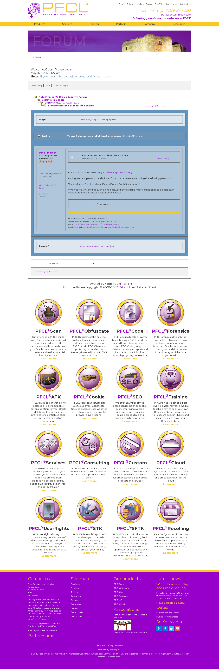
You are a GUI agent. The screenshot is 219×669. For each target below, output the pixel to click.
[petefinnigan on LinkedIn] (159, 628)
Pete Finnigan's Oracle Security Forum (63, 97)
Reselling (171, 528)
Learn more (48, 358)
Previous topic (149, 106)
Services (67, 24)
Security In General (53, 99)
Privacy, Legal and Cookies (140, 4)
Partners (121, 24)
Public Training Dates (167, 616)
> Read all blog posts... (170, 603)
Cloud (170, 463)
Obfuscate (89, 331)
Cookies (74, 608)
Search (122, 4)
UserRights (49, 528)
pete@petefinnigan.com (176, 14)
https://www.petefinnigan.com (103, 221)
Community (172, 4)
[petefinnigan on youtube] (177, 628)
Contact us (76, 616)
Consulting (89, 463)
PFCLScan (119, 584)
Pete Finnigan (72, 103)
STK (90, 528)
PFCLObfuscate (121, 588)
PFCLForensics (121, 596)
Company (149, 24)
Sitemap (119, 645)
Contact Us (185, 4)
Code (130, 331)
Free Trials (159, 4)
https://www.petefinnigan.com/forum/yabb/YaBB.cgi (97, 224)
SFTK (130, 528)
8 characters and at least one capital (71, 105)
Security (50, 102)
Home (31, 57)
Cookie (89, 397)
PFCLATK (118, 600)
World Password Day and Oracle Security (172, 586)
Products (39, 24)
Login (68, 69)
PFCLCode (119, 592)
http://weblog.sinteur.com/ (116, 172)
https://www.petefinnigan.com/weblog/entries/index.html (110, 227)
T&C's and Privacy (104, 645)
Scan (48, 331)
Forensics (170, 331)
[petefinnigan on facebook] (165, 628)
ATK (48, 397)
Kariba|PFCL (116, 649)
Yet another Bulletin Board (137, 287)
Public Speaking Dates (167, 612)
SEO (130, 397)
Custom (130, 463)
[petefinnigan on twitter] (171, 628)
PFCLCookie (120, 604)
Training (94, 24)
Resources (178, 24)
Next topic (160, 106)
